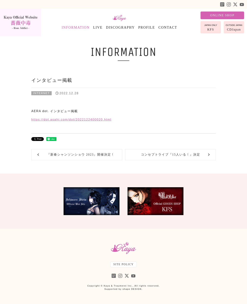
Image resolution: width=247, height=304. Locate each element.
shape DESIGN (132, 289)
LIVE (98, 27)
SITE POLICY (123, 264)
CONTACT (167, 27)
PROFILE (146, 27)
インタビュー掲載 (51, 80)
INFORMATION (76, 27)
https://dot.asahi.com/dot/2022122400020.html (71, 119)
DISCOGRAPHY (120, 27)
